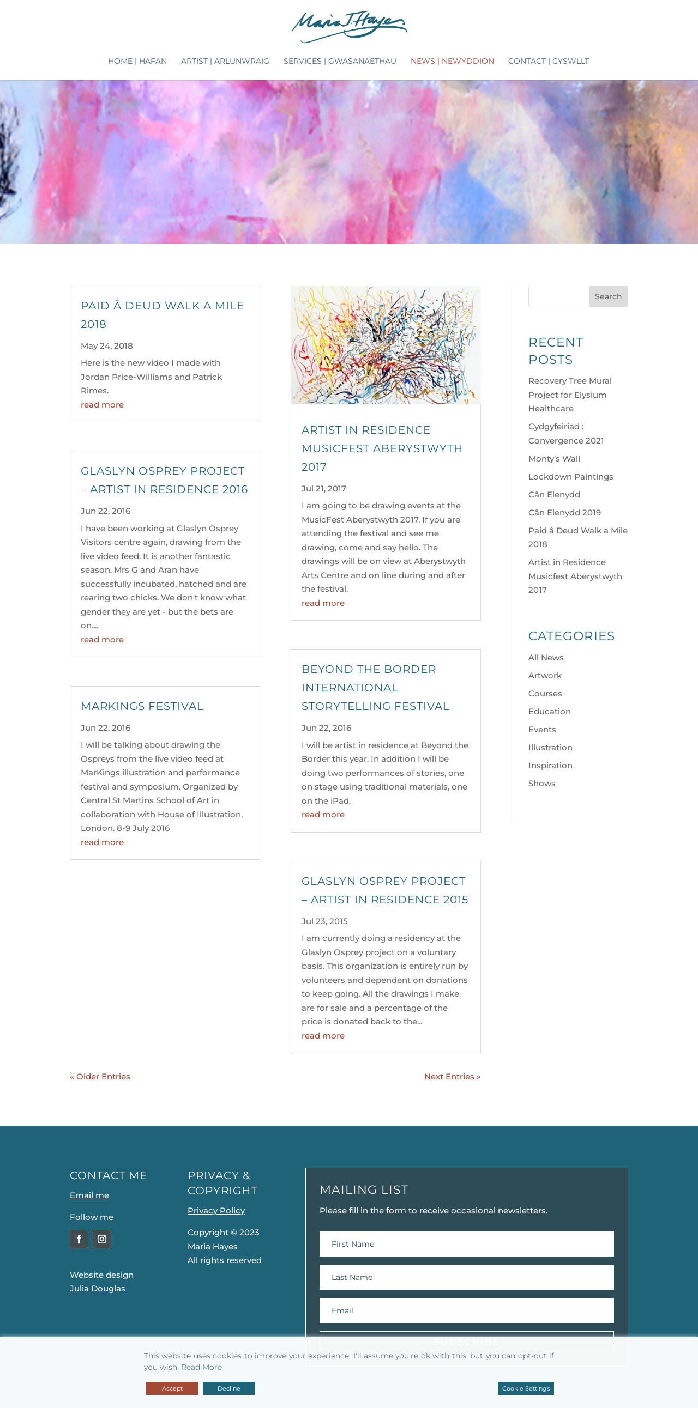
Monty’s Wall (554, 458)
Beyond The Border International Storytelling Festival (376, 688)
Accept (172, 1388)
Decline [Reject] (229, 1388)
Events (542, 729)
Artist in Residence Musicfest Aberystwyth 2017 (382, 448)
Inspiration (550, 765)
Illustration (550, 747)
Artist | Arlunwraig (225, 61)
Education (549, 711)
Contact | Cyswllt (548, 61)
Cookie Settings (526, 1388)
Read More (201, 1367)
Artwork (545, 675)
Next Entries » (452, 1076)
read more (102, 404)
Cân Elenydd (554, 494)
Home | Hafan (137, 61)
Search (608, 296)
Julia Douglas (97, 1288)
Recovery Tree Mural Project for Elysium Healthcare (570, 394)
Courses (545, 693)
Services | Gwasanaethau (340, 61)
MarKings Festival (142, 706)
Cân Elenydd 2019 (564, 512)
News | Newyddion (452, 61)
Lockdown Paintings (570, 476)
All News (546, 657)
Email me (89, 1195)
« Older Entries (100, 1076)
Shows (542, 783)
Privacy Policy (216, 1210)
